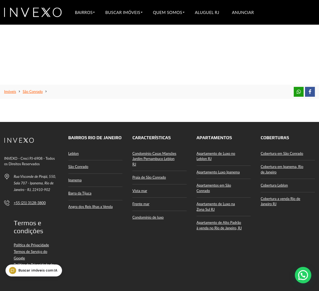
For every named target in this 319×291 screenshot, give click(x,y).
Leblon (73, 153)
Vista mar (139, 191)
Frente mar (140, 204)
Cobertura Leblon (274, 185)
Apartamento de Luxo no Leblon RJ (216, 156)
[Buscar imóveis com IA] (35, 278)
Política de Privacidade (31, 245)
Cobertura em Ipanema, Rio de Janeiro (282, 169)
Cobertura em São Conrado (282, 153)
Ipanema (75, 180)
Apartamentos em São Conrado (214, 188)
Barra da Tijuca (79, 193)
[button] (303, 275)
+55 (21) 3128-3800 (30, 203)
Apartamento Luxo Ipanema (218, 172)
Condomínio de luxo (148, 217)
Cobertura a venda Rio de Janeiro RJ (280, 201)
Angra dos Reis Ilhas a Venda (90, 206)
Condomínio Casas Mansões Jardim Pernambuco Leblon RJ (154, 158)
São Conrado (78, 166)
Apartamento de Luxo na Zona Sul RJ (216, 207)
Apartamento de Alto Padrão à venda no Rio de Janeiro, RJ (219, 225)
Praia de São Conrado (149, 177)
